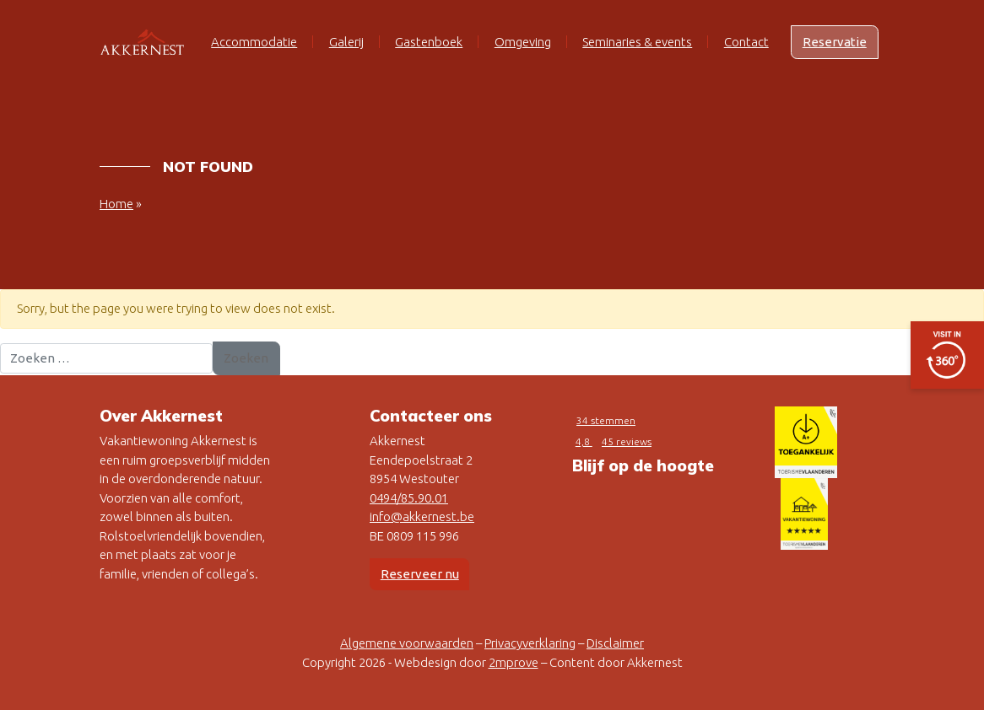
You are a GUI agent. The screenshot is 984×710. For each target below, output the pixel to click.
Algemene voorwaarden (406, 643)
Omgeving (523, 42)
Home (116, 203)
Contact (746, 42)
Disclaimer (615, 643)
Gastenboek (428, 42)
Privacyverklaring (530, 643)
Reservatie (835, 42)
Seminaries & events (637, 42)
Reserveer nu (420, 574)
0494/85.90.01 (409, 498)
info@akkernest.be (422, 516)
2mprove (513, 662)
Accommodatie (254, 42)
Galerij (346, 42)
